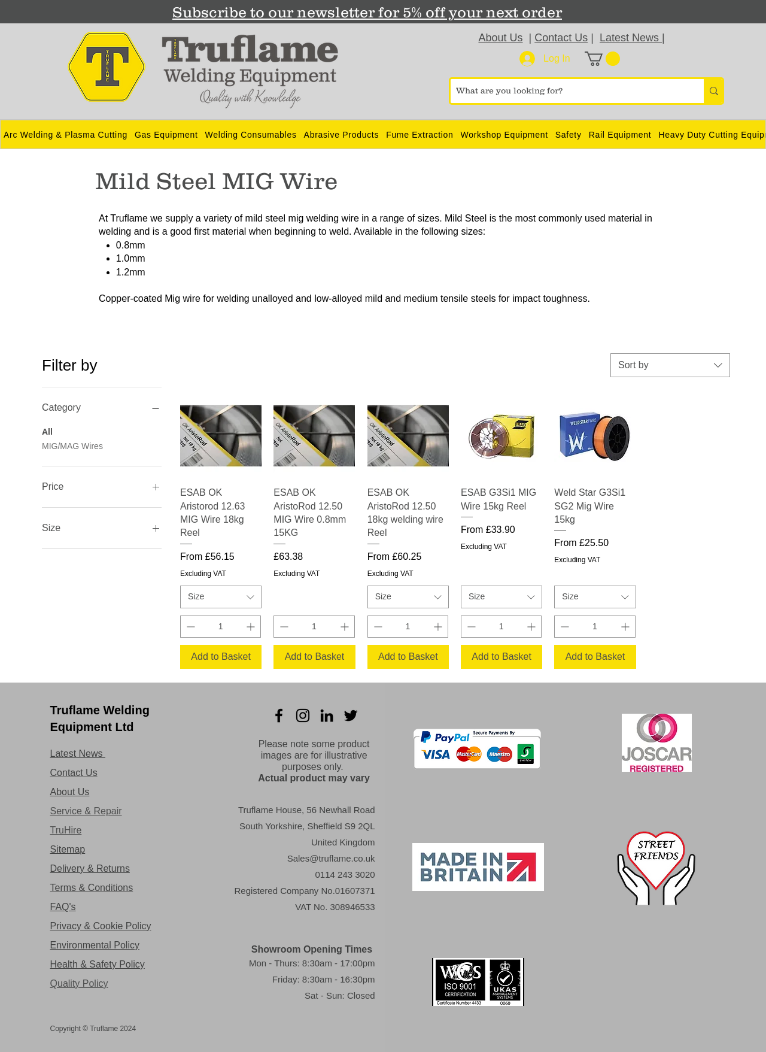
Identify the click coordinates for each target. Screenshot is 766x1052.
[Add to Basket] (221, 657)
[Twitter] (351, 715)
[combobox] (670, 365)
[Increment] (251, 626)
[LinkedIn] (327, 715)
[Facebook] (279, 715)
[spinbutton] (220, 626)
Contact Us (561, 38)
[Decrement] (189, 626)
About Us (500, 38)
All (47, 430)
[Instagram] (303, 715)
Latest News (631, 38)
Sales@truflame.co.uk (331, 858)
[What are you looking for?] (567, 91)
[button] (602, 58)
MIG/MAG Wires (72, 445)
